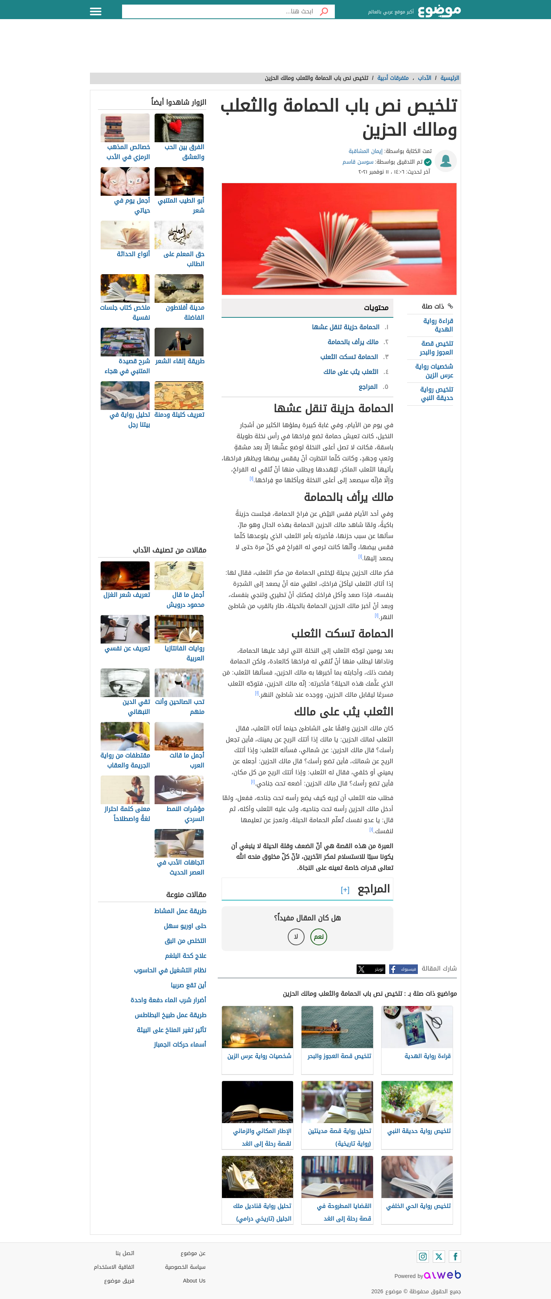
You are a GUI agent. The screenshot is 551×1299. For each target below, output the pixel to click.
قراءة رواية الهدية (438, 325)
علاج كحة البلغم (185, 956)
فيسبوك (408, 969)
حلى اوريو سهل (185, 926)
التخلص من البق (185, 941)
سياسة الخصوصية (185, 1267)
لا (296, 937)
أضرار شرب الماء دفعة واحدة (168, 1000)
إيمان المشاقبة (366, 151)
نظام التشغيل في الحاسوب (170, 970)
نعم (319, 937)
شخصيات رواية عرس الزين (434, 371)
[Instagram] (423, 1256)
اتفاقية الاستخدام (114, 1267)
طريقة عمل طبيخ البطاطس (170, 1015)
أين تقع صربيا (188, 985)
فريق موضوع (119, 1281)
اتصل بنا (125, 1253)
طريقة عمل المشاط (180, 911)
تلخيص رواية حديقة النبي (436, 394)
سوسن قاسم (357, 162)
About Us (194, 1281)
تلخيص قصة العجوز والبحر (436, 348)
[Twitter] (439, 1256)
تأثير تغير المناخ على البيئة (171, 1030)
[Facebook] (455, 1256)
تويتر (379, 969)
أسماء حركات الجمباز (180, 1044)
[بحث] (324, 11)
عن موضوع (193, 1253)
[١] (252, 478)
